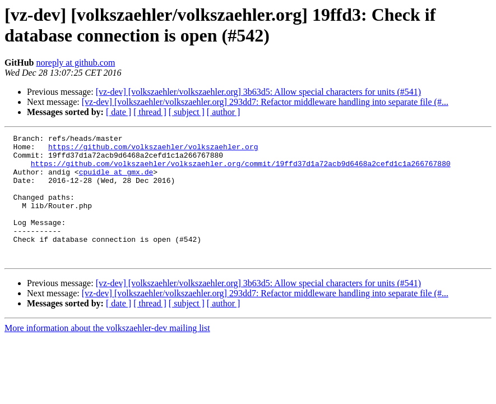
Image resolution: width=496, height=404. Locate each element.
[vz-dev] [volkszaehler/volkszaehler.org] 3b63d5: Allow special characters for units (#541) (258, 92)
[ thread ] (149, 112)
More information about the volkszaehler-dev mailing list (107, 353)
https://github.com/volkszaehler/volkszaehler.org (153, 150)
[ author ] (223, 112)
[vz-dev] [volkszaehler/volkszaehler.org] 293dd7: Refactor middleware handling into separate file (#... (265, 102)
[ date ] (118, 112)
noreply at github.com (75, 62)
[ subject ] (187, 112)
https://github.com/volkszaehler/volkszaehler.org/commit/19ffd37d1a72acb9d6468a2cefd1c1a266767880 (241, 170)
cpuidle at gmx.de (116, 180)
